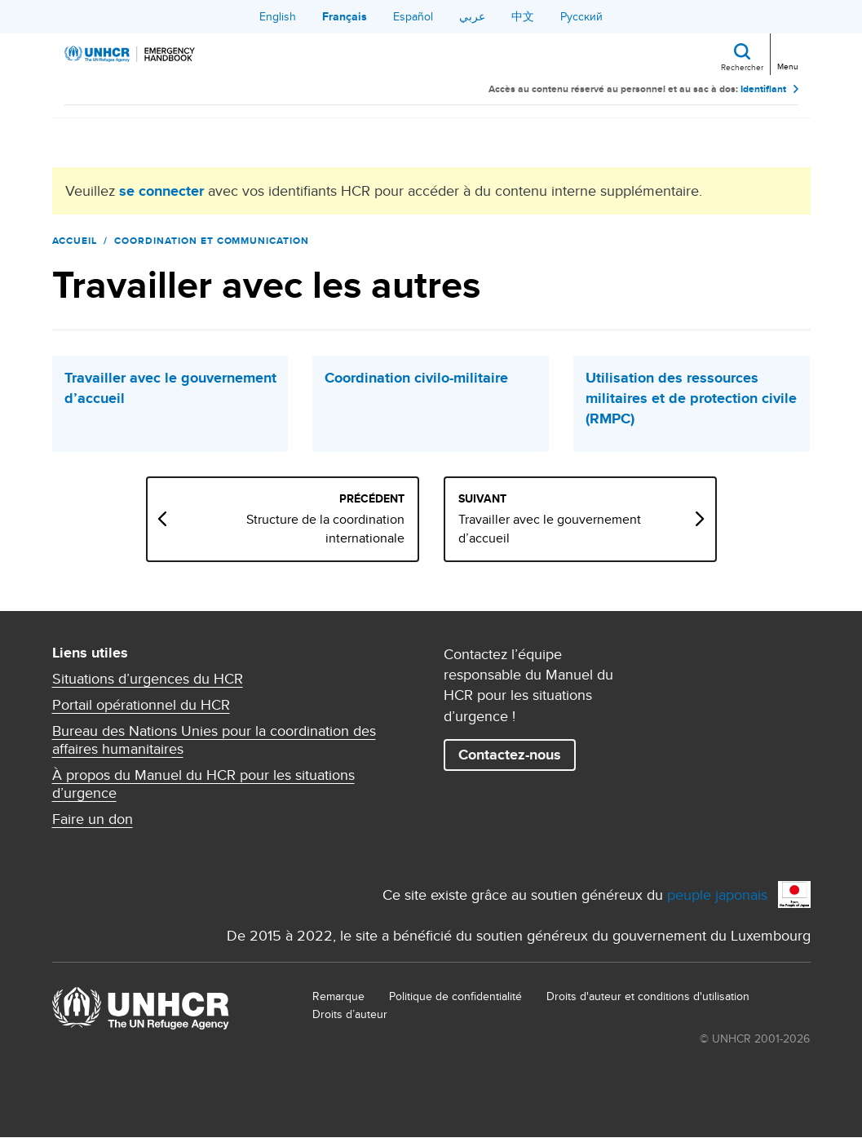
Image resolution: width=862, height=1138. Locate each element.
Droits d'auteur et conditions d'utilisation (647, 996)
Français (344, 16)
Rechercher (742, 67)
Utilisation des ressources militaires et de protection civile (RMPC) (691, 398)
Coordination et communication (211, 240)
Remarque (338, 996)
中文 (522, 16)
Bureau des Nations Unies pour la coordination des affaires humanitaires (214, 740)
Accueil (75, 240)
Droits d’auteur (349, 1014)
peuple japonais (717, 894)
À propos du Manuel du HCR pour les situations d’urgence (203, 784)
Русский (581, 16)
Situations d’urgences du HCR (147, 679)
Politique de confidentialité (455, 996)
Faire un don (92, 819)
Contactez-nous (509, 754)
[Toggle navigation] (786, 52)
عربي (472, 16)
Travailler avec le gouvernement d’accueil (170, 388)
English (277, 16)
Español (413, 16)
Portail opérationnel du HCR (141, 705)
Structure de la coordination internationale (325, 529)
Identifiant (763, 89)
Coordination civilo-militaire (416, 378)
